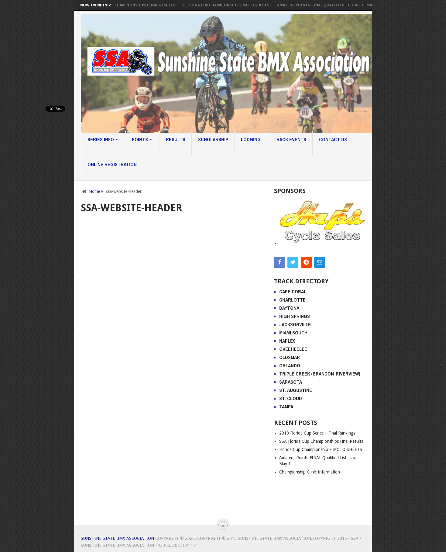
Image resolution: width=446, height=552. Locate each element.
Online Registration (112, 164)
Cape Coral (292, 291)
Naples (287, 340)
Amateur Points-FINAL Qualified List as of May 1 (329, 5)
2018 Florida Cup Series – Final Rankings (317, 433)
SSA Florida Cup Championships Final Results (130, 5)
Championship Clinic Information (309, 472)
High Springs (294, 316)
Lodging (251, 139)
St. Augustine (295, 390)
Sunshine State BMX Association (117, 538)
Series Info (102, 139)
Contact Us (333, 139)
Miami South (293, 332)
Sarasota (290, 382)
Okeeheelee (293, 349)
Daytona (289, 308)
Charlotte (292, 299)
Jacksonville (295, 324)
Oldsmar (289, 357)
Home (94, 191)
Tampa (286, 406)
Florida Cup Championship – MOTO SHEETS (227, 5)
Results (175, 139)
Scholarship (213, 139)
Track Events (289, 139)
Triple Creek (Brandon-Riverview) (319, 373)
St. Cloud (290, 398)
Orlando (289, 365)
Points (142, 139)
